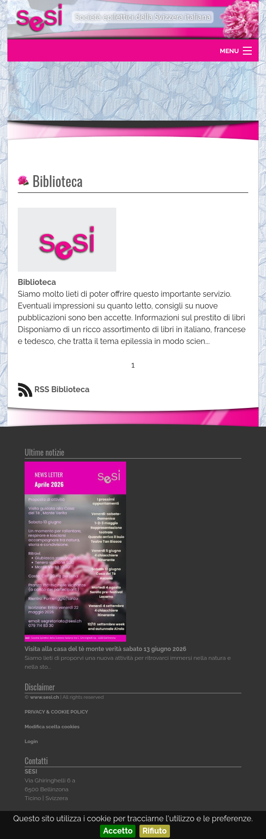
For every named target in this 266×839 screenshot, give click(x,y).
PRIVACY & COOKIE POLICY (56, 712)
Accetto (118, 831)
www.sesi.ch (44, 697)
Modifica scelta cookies (52, 726)
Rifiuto (154, 831)
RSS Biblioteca (54, 389)
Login (31, 741)
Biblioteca (58, 181)
